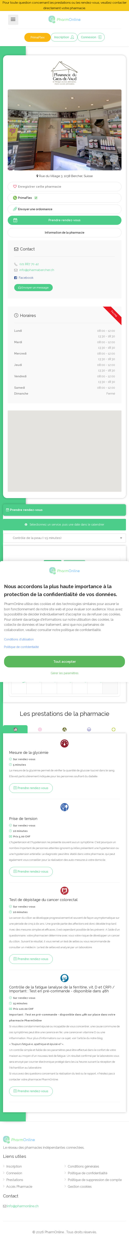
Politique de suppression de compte (95, 1180)
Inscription (64, 37)
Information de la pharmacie (64, 232)
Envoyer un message (33, 287)
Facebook (26, 278)
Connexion (91, 37)
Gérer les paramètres (64, 673)
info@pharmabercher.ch (36, 270)
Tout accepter (64, 661)
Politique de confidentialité (87, 1173)
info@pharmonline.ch (23, 1206)
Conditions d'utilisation (19, 639)
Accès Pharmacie (19, 1187)
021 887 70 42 (29, 264)
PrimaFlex (37, 37)
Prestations (14, 1180)
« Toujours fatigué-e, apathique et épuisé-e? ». (36, 1044)
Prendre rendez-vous (47, 220)
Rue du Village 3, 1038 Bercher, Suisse (65, 176)
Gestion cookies (80, 1187)
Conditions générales (83, 1166)
